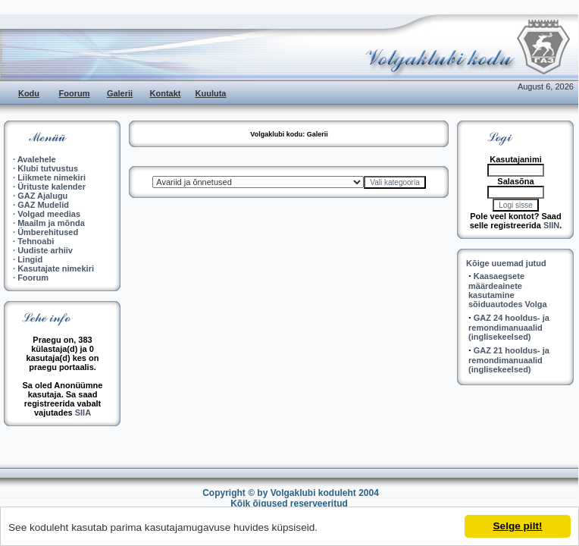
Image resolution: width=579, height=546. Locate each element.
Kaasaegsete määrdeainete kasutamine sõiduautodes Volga (507, 290)
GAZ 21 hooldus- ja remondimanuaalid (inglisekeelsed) (508, 360)
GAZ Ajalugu (42, 195)
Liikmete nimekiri (51, 177)
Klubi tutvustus (47, 168)
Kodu (28, 93)
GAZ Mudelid (43, 204)
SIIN (551, 225)
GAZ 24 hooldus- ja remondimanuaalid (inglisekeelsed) (508, 327)
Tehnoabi (35, 241)
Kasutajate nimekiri (55, 268)
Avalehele (36, 159)
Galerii (120, 93)
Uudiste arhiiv (45, 250)
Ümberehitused (47, 232)
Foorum (74, 93)
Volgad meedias (48, 213)
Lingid (29, 259)
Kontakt (165, 93)
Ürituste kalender (51, 186)
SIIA (83, 412)
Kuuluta (211, 93)
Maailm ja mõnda (51, 223)
